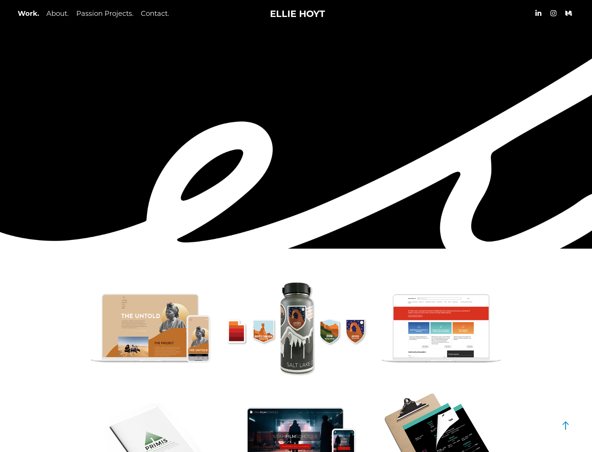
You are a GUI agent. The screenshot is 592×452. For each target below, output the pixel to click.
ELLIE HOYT (297, 13)
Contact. (155, 13)
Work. (28, 13)
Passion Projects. (105, 13)
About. (57, 13)
